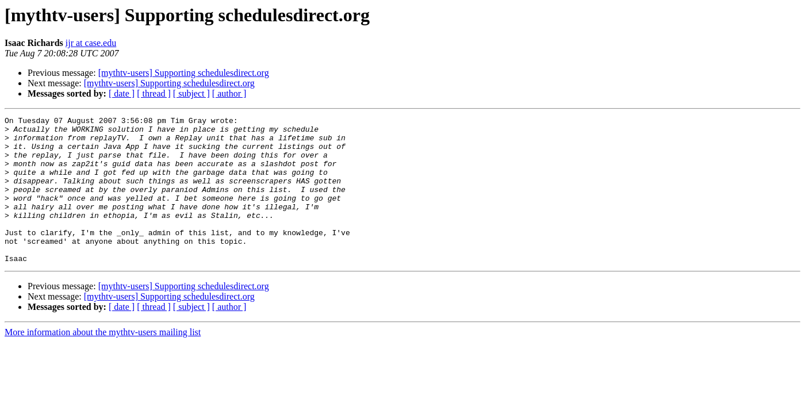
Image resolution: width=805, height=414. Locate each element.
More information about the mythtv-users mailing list (103, 361)
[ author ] (229, 93)
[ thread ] (154, 93)
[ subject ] (191, 93)
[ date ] (122, 93)
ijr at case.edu (91, 43)
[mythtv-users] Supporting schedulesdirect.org (183, 73)
